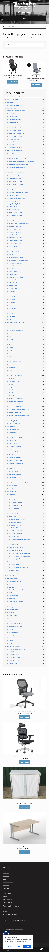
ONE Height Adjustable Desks (17, 167)
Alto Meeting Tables (14, 201)
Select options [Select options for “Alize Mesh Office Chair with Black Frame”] (24, 717)
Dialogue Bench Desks (15, 446)
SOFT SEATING (11, 612)
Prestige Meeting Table (15, 240)
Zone (10, 370)
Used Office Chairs (14, 652)
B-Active (11, 153)
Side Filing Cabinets (16, 522)
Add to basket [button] (36, 84)
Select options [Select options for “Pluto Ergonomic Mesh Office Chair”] (13, 81)
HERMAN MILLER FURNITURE (17, 649)
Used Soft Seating (14, 663)
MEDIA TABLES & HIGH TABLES (15, 173)
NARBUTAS (10, 249)
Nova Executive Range (15, 130)
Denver (11, 584)
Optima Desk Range (14, 280)
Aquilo (12, 384)
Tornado (11, 640)
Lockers (11, 254)
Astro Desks (12, 432)
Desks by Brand (13, 443)
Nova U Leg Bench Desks (16, 463)
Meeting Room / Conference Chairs (19, 415)
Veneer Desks (12, 144)
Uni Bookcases (15, 508)
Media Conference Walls (16, 184)
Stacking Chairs (13, 421)
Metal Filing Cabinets (15, 525)
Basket (38, 948)
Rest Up (11, 353)
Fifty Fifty (11, 587)
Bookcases (12, 494)
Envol (10, 156)
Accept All (27, 946)
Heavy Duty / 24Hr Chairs (16, 406)
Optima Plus (12, 477)
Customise (9, 946)
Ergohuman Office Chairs (16, 398)
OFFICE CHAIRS (11, 373)
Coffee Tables (13, 206)
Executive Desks (11, 108)
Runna (10, 359)
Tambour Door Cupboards (16, 547)
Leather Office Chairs (15, 412)
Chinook (11, 621)
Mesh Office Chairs (14, 418)
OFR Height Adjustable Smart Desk (19, 164)
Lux (10, 342)
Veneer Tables (13, 246)
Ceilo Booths (12, 308)
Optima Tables (13, 285)
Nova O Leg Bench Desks (16, 460)
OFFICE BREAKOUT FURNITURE (15, 322)
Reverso (11, 604)
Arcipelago (12, 299)
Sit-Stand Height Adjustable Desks (19, 483)
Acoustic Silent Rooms (15, 297)
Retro (10, 480)
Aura (10, 618)
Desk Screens (14, 471)
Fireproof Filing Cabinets (18, 519)
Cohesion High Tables (15, 178)
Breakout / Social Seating (16, 375)
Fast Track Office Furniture (14, 147)
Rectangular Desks (12, 609)
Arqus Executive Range (15, 119)
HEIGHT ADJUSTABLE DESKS (15, 150)
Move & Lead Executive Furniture (18, 260)
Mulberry (11, 635)
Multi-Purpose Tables (15, 226)
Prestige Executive (14, 139)
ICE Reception (13, 592)
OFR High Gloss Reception (16, 601)
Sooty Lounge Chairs (15, 361)
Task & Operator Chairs (15, 423)
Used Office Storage (14, 657)
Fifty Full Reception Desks (16, 590)
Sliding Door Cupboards (15, 530)
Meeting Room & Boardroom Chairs (19, 223)
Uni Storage (12, 291)
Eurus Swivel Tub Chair (15, 626)
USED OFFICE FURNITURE (14, 646)
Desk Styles (10, 102)
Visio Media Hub (13, 195)
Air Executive (12, 113)
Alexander (11, 325)
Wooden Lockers (13, 561)
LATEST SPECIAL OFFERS (14, 170)
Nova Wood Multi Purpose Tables (18, 192)
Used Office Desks (14, 654)
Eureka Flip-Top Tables (17, 218)
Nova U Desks (13, 274)
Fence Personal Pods (15, 313)
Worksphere (12, 367)
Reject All (18, 946)
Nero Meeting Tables (15, 229)
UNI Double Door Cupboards (19, 545)
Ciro (12, 392)
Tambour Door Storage (15, 550)
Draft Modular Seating (15, 623)
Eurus (12, 378)
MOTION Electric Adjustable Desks (18, 158)
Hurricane (11, 629)
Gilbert (11, 333)
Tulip (10, 364)
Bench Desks (12, 435)
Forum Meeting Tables (15, 221)
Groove (11, 336)
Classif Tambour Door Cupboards (20, 553)
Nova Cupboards (13, 268)
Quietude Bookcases (16, 505)
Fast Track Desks (14, 452)
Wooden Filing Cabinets (15, 559)
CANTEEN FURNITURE (13, 99)
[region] (18, 942)
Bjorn (12, 387)
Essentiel (11, 449)
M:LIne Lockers (15, 570)
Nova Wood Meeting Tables (16, 235)
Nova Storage (15, 536)
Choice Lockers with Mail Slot (19, 567)
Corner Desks (12, 440)
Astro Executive (13, 122)
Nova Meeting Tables (15, 232)
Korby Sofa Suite (13, 632)
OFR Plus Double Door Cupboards (20, 539)
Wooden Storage (13, 573)
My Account (8, 949)
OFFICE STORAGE (12, 491)
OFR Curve (12, 598)
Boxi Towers (12, 511)
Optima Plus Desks (14, 282)
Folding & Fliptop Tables (15, 215)
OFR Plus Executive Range (16, 133)
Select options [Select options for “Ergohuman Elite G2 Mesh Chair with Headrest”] (24, 762)
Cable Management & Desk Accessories (20, 437)
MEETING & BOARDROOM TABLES (16, 198)
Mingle (10, 344)
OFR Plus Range (13, 468)
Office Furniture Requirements (24, 5)
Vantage (11, 607)
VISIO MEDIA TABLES (15, 105)
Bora (10, 305)
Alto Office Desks (14, 429)
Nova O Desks (13, 271)
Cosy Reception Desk (15, 581)
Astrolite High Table (14, 175)
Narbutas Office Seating (16, 263)
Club (10, 328)
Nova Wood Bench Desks (16, 277)
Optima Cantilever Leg (15, 474)
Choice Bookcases (16, 497)
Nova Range (6, 911)
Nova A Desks (12, 266)
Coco (12, 395)
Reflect (11, 347)
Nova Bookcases (15, 499)
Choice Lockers (15, 564)
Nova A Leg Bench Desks (16, 457)
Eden (10, 311)
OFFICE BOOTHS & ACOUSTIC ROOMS (17, 294)
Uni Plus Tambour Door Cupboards (20, 556)
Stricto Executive (14, 142)
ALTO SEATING (13, 615)
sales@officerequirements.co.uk (14, 929)
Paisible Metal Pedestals (16, 528)
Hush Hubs (12, 316)
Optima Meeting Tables (15, 237)
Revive (10, 356)
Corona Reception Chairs (16, 330)
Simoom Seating (13, 638)
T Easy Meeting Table (15, 243)
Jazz (10, 319)
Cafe (12, 390)
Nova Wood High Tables (15, 189)
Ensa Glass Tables (14, 209)
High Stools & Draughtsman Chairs (19, 409)
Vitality (11, 643)
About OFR (6, 873)
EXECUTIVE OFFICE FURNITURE (16, 111)
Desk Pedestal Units (14, 514)
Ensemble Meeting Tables (16, 212)
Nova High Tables (14, 187)
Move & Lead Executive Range (17, 125)
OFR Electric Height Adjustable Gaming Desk (21, 161)
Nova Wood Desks (14, 466)
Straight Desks (13, 485)
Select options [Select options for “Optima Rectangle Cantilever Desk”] (24, 852)
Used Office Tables (14, 660)
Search (24, 949)
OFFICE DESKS (11, 426)
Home (6, 26)
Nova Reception (13, 595)
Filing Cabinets (13, 516)
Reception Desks (13, 288)
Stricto (11, 488)
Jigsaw (11, 339)
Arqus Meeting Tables (15, 204)
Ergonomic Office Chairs (16, 401)
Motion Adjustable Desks (16, 257)
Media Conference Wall (15, 181)
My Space (11, 454)
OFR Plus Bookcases (16, 502)
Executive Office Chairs (15, 404)
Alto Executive (13, 116)
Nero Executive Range (15, 128)
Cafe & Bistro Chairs (14, 381)
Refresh (11, 350)
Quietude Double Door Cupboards (20, 542)
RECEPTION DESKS (12, 578)
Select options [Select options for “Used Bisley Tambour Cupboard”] (24, 807)
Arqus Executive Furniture (16, 251)
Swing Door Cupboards (15, 533)
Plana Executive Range (15, 136)
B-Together (12, 302)
